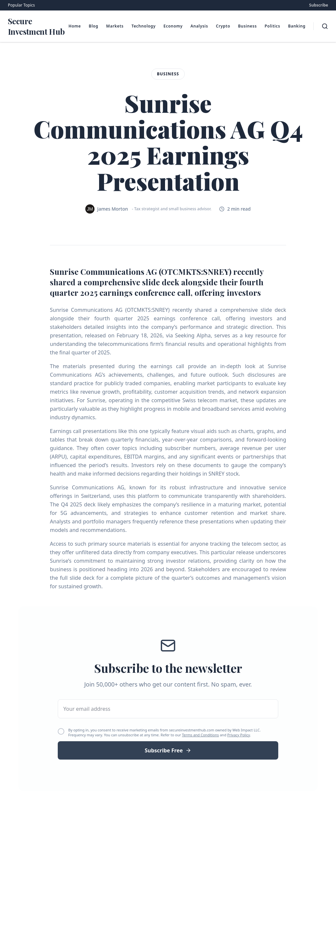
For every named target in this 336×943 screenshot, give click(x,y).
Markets (115, 26)
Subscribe (318, 5)
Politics (272, 26)
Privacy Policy (238, 734)
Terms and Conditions (200, 734)
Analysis (199, 26)
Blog (93, 26)
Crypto (223, 26)
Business (247, 26)
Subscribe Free (168, 750)
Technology (144, 26)
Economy (172, 26)
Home (75, 26)
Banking (296, 26)
